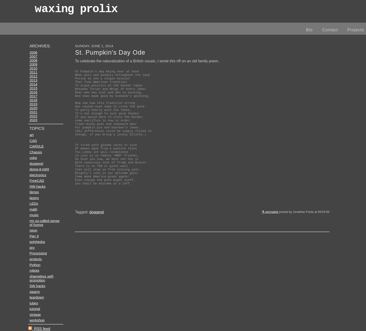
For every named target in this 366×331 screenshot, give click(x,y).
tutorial (34, 309)
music (34, 215)
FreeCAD (36, 181)
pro (32, 248)
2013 (33, 80)
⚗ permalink (270, 237)
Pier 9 (34, 236)
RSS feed (39, 329)
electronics (37, 175)
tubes (33, 303)
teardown (36, 297)
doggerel (96, 238)
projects (35, 259)
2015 (33, 88)
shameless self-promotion (41, 278)
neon (33, 230)
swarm (34, 292)
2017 (33, 96)
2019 (33, 104)
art (31, 135)
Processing (38, 253)
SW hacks (37, 286)
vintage (35, 315)
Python (34, 265)
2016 (33, 92)
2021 (33, 112)
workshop (36, 320)
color (33, 158)
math (33, 209)
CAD (33, 141)
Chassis (35, 152)
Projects (355, 30)
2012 (33, 76)
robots (34, 270)
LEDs (33, 203)
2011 (33, 72)
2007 (33, 56)
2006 (33, 52)
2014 (33, 84)
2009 (33, 64)
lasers (34, 198)
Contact (330, 30)
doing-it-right (39, 169)
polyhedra (37, 242)
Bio (309, 30)
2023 (33, 120)
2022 (33, 116)
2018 (33, 100)
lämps (34, 192)
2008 (33, 60)
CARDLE (36, 146)
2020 (33, 108)
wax (76, 10)
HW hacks (37, 186)
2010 (33, 68)
